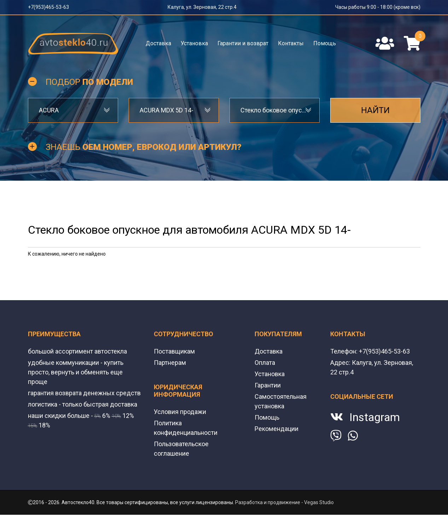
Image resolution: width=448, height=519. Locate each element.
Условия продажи (180, 411)
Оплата (265, 362)
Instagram (374, 417)
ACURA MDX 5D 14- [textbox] (166, 110)
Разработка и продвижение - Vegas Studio (284, 502)
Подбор (89, 82)
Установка (194, 43)
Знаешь (144, 147)
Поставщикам (174, 351)
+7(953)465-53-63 (48, 7)
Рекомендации (276, 428)
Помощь (324, 43)
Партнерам (170, 362)
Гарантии (268, 385)
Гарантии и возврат (242, 43)
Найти (375, 110)
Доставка (158, 43)
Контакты (291, 43)
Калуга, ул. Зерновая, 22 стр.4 (202, 7)
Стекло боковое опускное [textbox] (274, 110)
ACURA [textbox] (49, 110)
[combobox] (73, 110)
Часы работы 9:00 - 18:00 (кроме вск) (377, 7)
